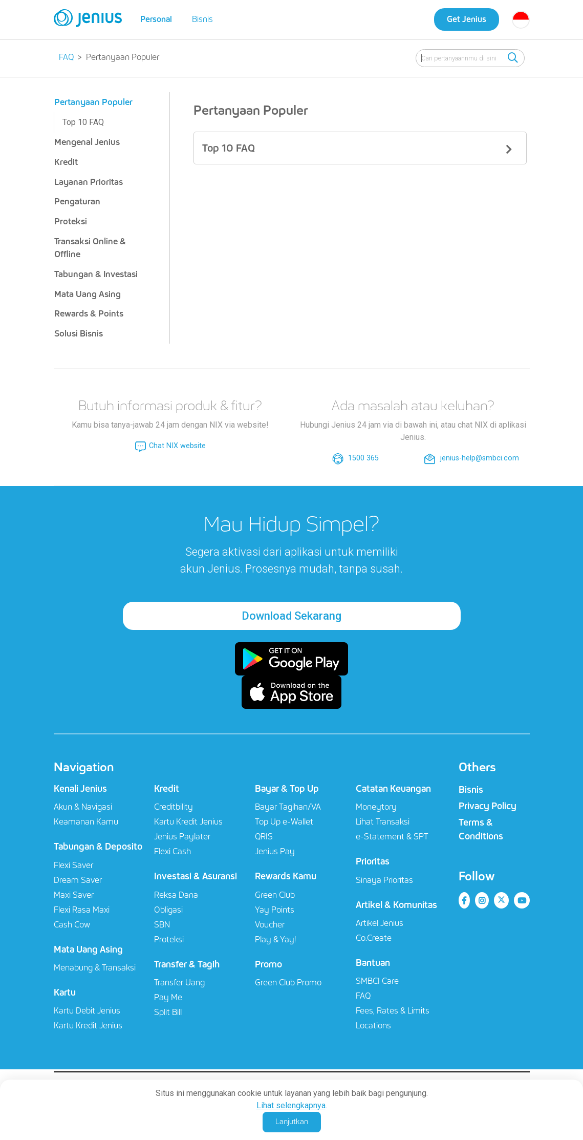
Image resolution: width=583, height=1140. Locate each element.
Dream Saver (78, 880)
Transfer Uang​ (179, 982)
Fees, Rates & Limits (392, 1011)
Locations (373, 1025)
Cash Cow (72, 925)
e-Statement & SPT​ (392, 836)
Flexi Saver (73, 865)
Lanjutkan (291, 1121)
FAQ (363, 996)
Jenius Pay (275, 851)
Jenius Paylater (182, 836)
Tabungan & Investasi (96, 274)
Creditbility (173, 807)
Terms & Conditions (481, 829)
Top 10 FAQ (83, 122)
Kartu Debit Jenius (87, 1011)
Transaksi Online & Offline (90, 248)
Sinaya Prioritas (384, 880)
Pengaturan (77, 201)
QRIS (264, 836)
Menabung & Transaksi (95, 968)
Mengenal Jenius (87, 142)
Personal (156, 19)
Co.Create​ (374, 938)
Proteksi (70, 221)
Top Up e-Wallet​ (284, 822)
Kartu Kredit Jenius (88, 1025)
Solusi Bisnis (78, 333)
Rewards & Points (88, 313)
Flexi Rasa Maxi (82, 910)
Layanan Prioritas (88, 182)
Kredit (66, 162)
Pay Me (168, 997)
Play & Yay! (275, 939)
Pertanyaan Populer (93, 102)
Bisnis (202, 19)
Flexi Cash (172, 851)
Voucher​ (270, 925)
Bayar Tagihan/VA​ (288, 807)
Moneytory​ (376, 807)
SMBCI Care (377, 981)
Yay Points (274, 910)
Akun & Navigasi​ (83, 807)
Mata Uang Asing (87, 294)
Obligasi (168, 910)
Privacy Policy (487, 806)
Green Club (275, 895)
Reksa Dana (176, 895)
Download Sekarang (291, 615)
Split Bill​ (168, 1012)
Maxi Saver (74, 895)
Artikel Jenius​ (379, 923)
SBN (162, 925)
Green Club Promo (288, 982)
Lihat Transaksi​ (382, 822)
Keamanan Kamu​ (86, 822)
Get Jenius (466, 19)
